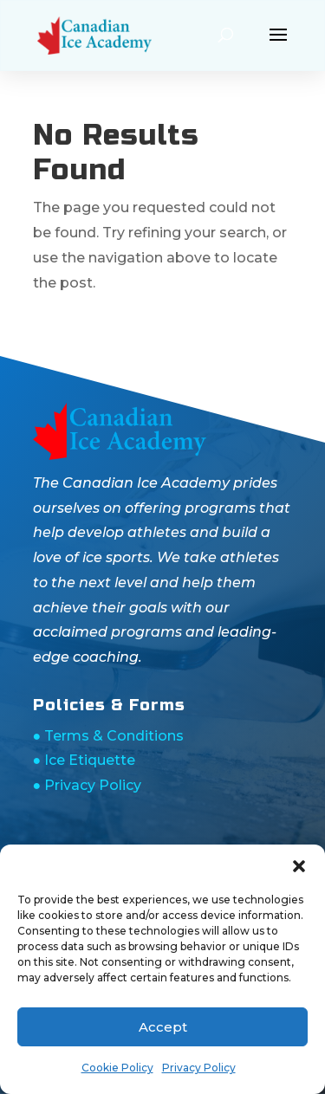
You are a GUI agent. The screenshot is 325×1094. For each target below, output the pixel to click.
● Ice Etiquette (84, 760)
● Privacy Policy (87, 785)
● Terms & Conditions (109, 736)
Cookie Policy (117, 1067)
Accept (163, 1027)
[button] (299, 866)
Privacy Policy (199, 1067)
